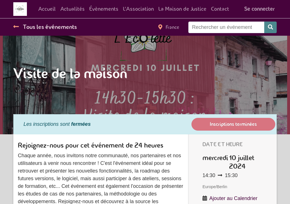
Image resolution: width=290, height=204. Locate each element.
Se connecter (259, 8)
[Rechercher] (270, 27)
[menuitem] (47, 9)
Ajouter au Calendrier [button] (233, 198)
